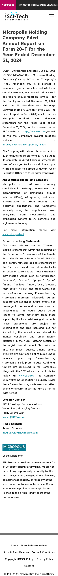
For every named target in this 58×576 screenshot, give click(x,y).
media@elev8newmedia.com (20, 432)
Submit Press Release (16, 552)
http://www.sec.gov (34, 131)
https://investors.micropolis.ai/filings (24, 144)
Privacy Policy (44, 559)
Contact (29, 565)
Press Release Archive (34, 545)
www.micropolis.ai (13, 234)
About (14, 545)
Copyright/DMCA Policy (19, 559)
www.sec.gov (26, 375)
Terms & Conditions (43, 552)
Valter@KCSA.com (13, 417)
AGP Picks (8, 5)
